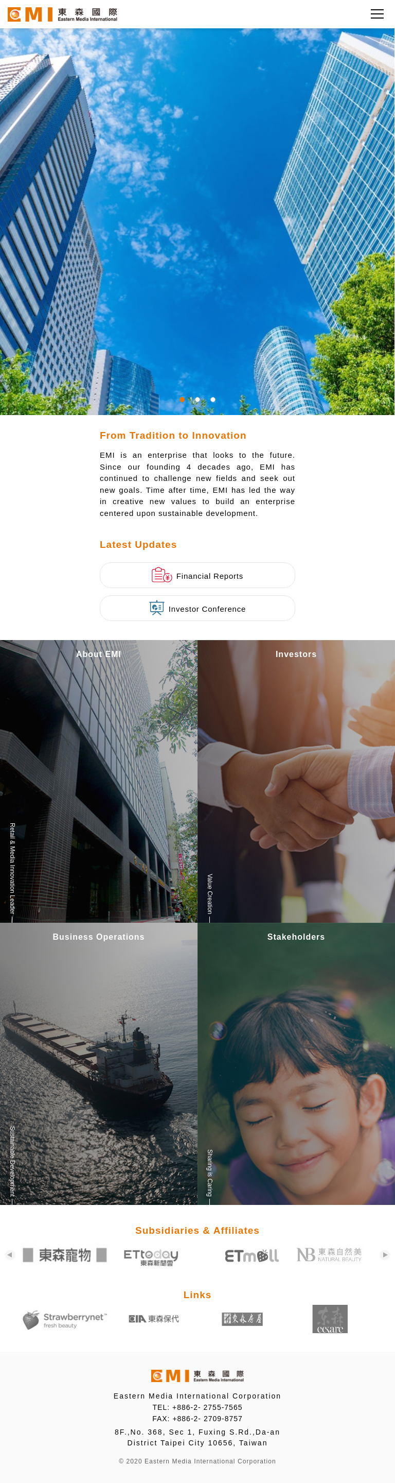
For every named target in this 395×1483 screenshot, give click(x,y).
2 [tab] (197, 399)
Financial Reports (197, 574)
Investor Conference (197, 607)
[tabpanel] (197, 207)
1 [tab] (182, 399)
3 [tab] (213, 399)
